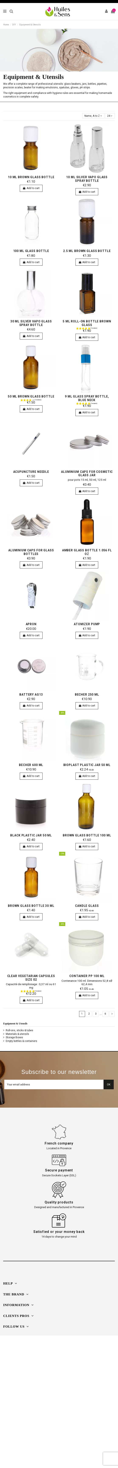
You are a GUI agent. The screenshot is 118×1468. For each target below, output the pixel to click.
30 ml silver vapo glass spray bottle (31, 323)
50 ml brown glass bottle (31, 396)
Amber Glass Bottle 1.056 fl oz (87, 552)
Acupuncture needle (31, 471)
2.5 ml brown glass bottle (87, 251)
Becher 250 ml (87, 694)
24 (109, 115)
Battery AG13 (31, 694)
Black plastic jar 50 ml (31, 835)
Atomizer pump (87, 624)
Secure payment (59, 1170)
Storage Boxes (14, 1037)
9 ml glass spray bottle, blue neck (87, 398)
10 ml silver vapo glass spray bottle (87, 178)
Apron (31, 624)
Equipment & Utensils (15, 1023)
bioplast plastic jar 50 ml (87, 765)
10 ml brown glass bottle (31, 177)
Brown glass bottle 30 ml (31, 905)
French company (59, 1143)
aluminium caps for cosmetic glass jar (87, 473)
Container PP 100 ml (86, 976)
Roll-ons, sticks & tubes (19, 1030)
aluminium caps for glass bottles (31, 552)
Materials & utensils (17, 1034)
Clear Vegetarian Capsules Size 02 (31, 977)
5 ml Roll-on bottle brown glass (87, 323)
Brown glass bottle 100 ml (87, 835)
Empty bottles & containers (21, 1041)
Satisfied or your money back (59, 1232)
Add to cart (31, 188)
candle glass (87, 905)
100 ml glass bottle (31, 251)
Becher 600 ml (31, 765)
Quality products (59, 1202)
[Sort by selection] (93, 115)
